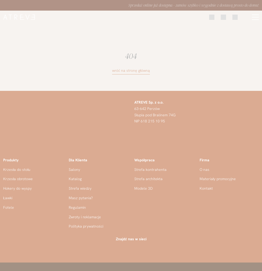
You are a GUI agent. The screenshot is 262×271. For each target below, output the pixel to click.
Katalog (75, 178)
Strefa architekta (148, 178)
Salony (74, 169)
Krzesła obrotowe (18, 178)
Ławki (7, 198)
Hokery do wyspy (17, 188)
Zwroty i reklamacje (85, 217)
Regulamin (77, 207)
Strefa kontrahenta (150, 169)
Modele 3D (143, 188)
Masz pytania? (81, 198)
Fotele (8, 207)
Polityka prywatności (86, 226)
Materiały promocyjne (218, 178)
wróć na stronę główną (131, 70)
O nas (204, 169)
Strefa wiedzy (80, 188)
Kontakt (206, 188)
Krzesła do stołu (16, 169)
